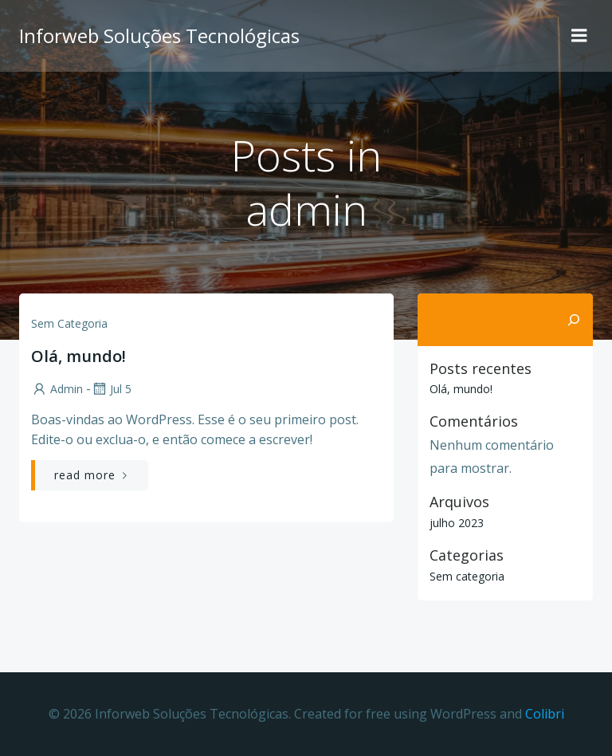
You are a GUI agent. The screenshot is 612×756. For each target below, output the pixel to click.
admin (57, 388)
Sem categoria (69, 323)
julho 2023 (457, 522)
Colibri (544, 714)
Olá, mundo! (461, 388)
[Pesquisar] (574, 319)
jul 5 (111, 388)
